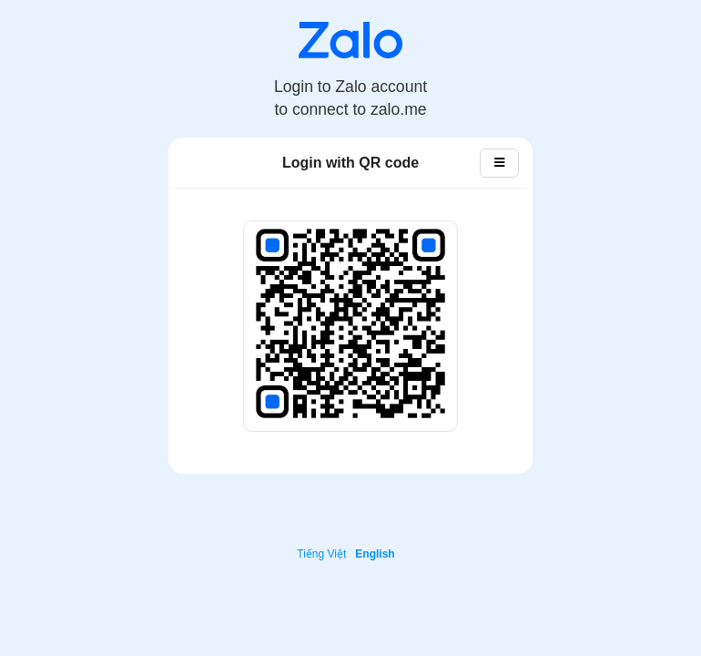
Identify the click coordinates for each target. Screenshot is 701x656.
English (374, 554)
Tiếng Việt (321, 554)
